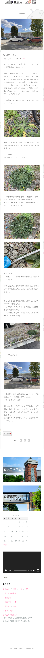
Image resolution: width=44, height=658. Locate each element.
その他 (23, 59)
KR (27, 589)
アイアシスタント (9, 610)
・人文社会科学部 (9, 593)
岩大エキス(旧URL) (10, 615)
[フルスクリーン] (38, 570)
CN (20, 589)
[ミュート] (34, 570)
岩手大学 (6, 589)
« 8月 (5, 545)
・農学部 (6, 606)
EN (14, 589)
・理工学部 (7, 602)
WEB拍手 (7, 434)
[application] (22, 562)
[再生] (6, 570)
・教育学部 (7, 598)
